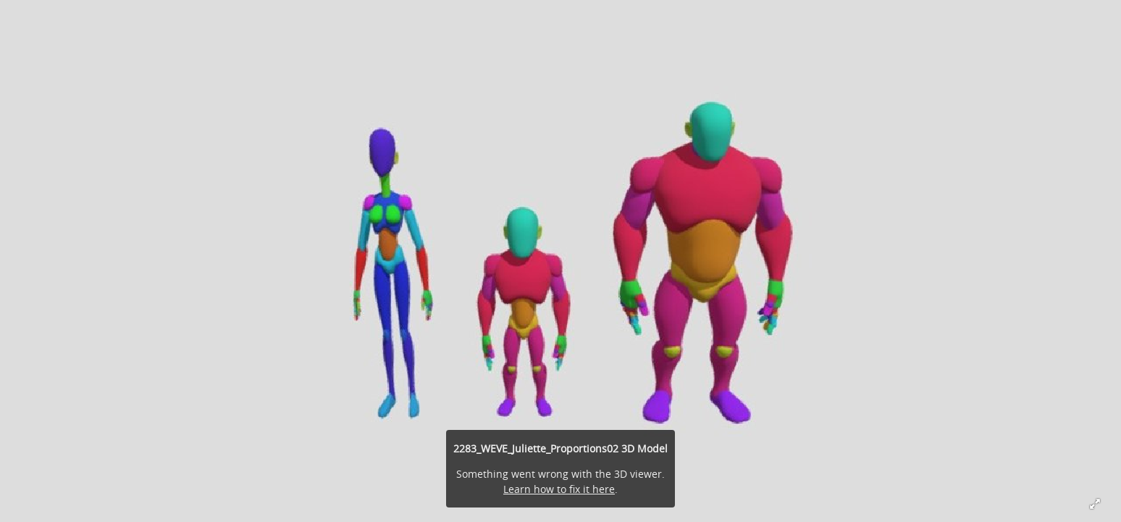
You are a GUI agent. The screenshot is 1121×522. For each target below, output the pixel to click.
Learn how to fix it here (559, 489)
